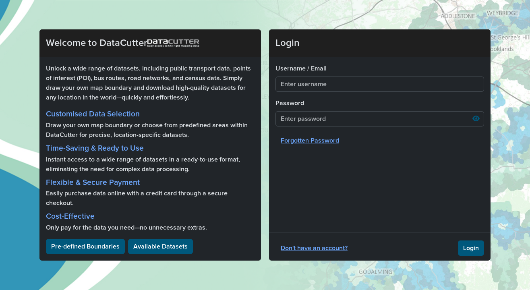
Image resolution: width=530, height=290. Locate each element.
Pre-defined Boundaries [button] (85, 246)
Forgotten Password (310, 140)
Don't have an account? (314, 248)
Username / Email (301, 68)
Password (289, 103)
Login (471, 248)
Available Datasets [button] (160, 246)
